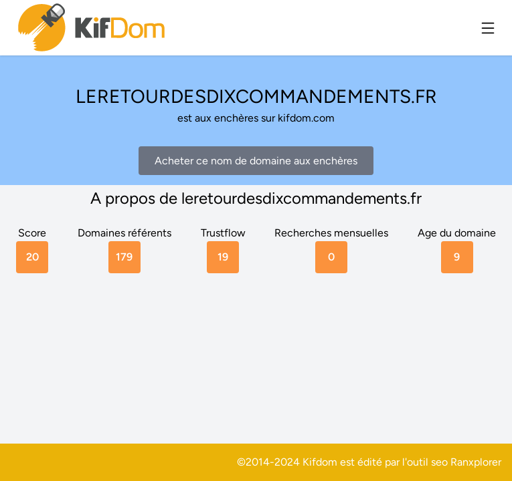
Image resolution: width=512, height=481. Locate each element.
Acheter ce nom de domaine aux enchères (256, 160)
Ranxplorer (475, 462)
